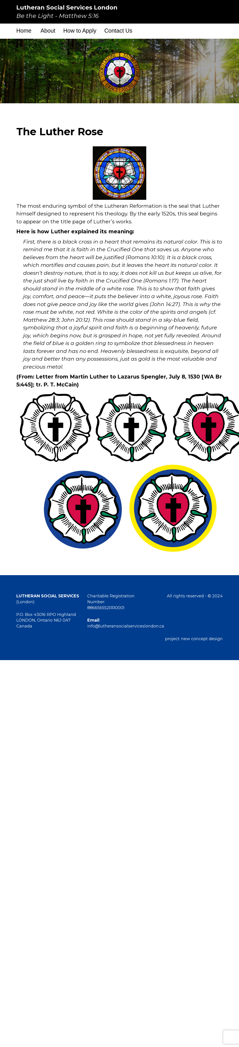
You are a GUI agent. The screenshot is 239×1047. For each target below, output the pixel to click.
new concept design (202, 638)
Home (24, 30)
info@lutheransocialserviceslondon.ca (125, 626)
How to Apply (79, 30)
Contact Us (118, 30)
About (48, 30)
